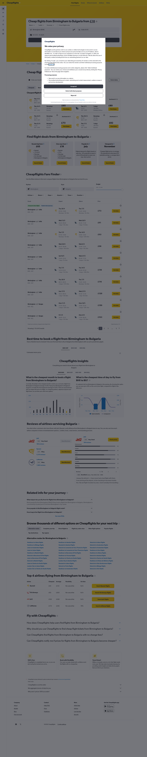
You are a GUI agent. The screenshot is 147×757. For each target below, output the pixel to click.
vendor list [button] (51, 64)
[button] (73, 86)
